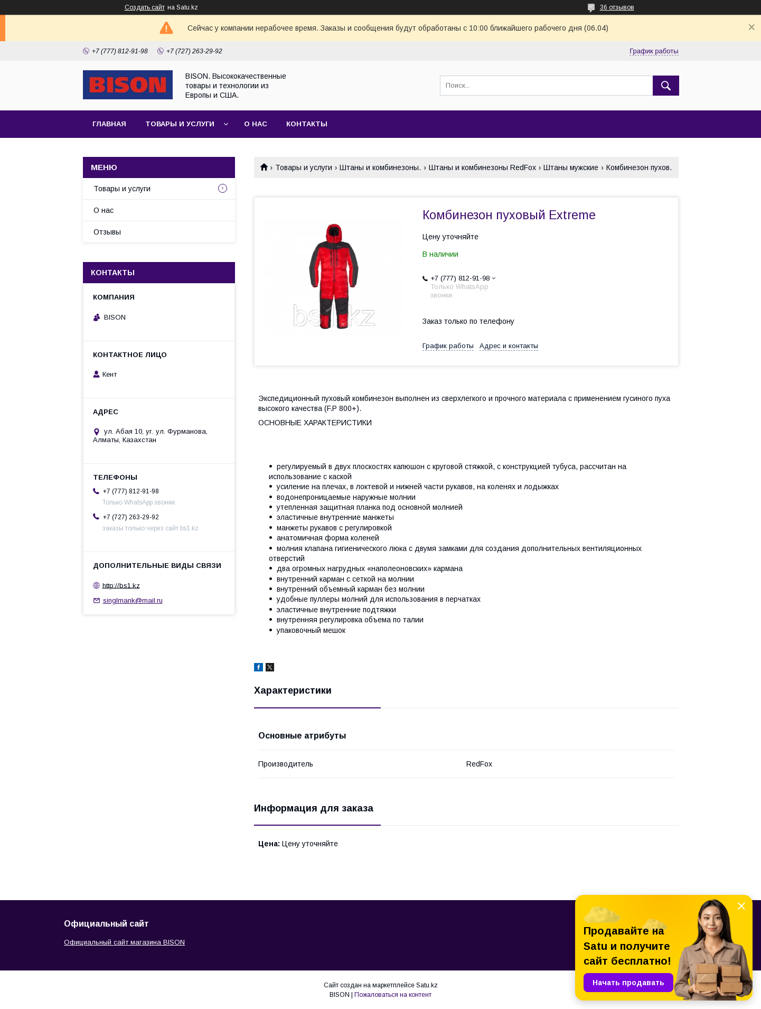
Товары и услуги (179, 124)
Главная (109, 124)
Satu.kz (427, 985)
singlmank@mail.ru (133, 600)
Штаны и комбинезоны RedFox (482, 167)
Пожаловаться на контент (392, 994)
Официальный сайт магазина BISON (124, 942)
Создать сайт (145, 7)
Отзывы (107, 232)
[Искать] (666, 86)
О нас (255, 124)
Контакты (306, 124)
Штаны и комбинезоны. (380, 167)
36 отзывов (617, 7)
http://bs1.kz (121, 585)
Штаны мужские (570, 167)
